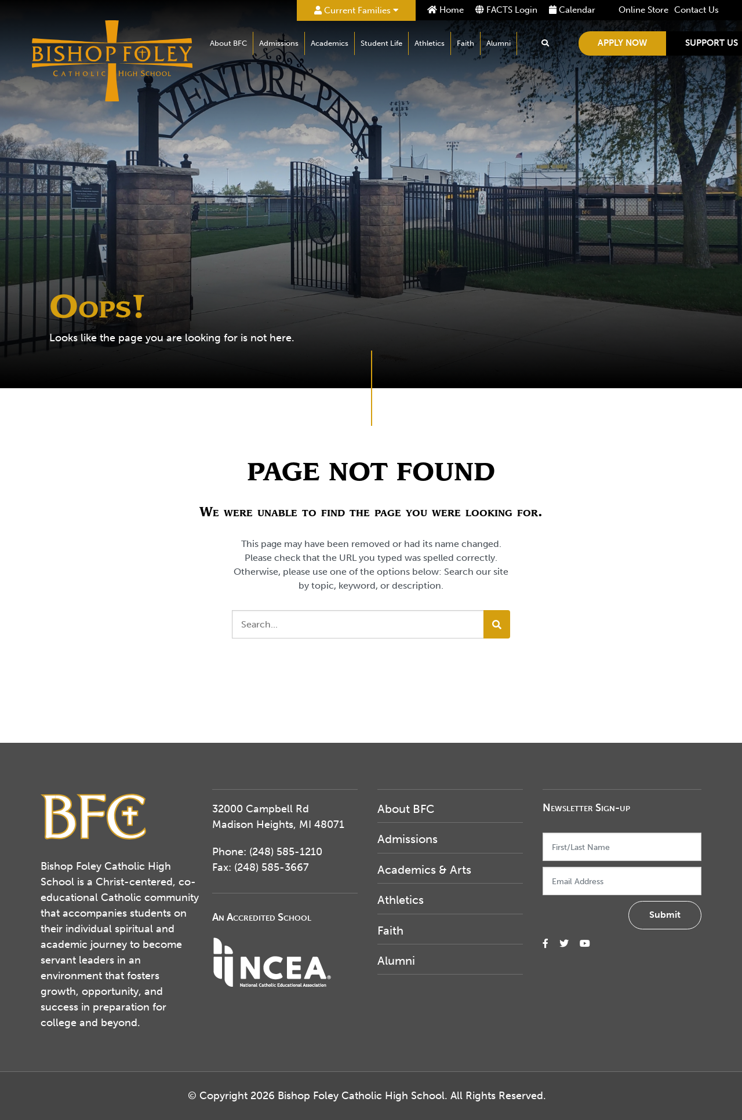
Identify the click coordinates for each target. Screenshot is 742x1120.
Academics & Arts (424, 870)
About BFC (228, 43)
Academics (329, 43)
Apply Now (622, 43)
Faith (465, 43)
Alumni (498, 43)
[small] (545, 943)
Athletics (429, 43)
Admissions (279, 43)
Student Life (381, 43)
